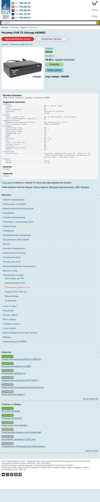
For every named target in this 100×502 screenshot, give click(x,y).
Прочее (6, 257)
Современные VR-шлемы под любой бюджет (23, 459)
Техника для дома (11, 270)
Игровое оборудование (14, 261)
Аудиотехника (9, 239)
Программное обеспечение (16, 252)
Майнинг (7, 350)
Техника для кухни (12, 275)
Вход (94, 16)
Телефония (8, 244)
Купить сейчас (54, 70)
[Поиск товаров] (48, 22)
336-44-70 (24, 3)
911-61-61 (24, 14)
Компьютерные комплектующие (18, 221)
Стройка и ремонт (11, 337)
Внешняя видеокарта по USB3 (16, 379)
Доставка (7, 196)
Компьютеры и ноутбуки (14, 217)
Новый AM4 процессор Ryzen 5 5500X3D (21, 372)
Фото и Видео (9, 332)
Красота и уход (10, 283)
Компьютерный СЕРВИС (15, 354)
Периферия (8, 226)
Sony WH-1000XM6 (11, 424)
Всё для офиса (10, 328)
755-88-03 (24, 6)
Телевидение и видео (13, 288)
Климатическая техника (14, 266)
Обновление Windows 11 (14, 386)
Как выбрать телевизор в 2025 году (19, 452)
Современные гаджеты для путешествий (21, 445)
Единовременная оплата (17, 39)
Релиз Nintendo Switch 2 (13, 407)
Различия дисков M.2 (12, 431)
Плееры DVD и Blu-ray (15, 305)
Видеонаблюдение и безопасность (19, 279)
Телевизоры (10, 313)
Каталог (5, 27)
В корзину (54, 64)
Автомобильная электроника (17, 248)
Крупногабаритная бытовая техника (20, 346)
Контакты (33, 27)
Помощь (94, 10)
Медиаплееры (11, 309)
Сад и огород (9, 341)
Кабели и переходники (13, 212)
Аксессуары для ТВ (14, 291)
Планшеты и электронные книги (18, 235)
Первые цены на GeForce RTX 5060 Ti (20, 393)
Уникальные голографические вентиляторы (23, 400)
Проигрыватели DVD (15, 296)
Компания (14, 27)
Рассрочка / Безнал (51, 39)
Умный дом (8, 323)
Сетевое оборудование (14, 230)
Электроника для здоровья (15, 438)
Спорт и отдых (10, 319)
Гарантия (24, 27)
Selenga (49, 48)
